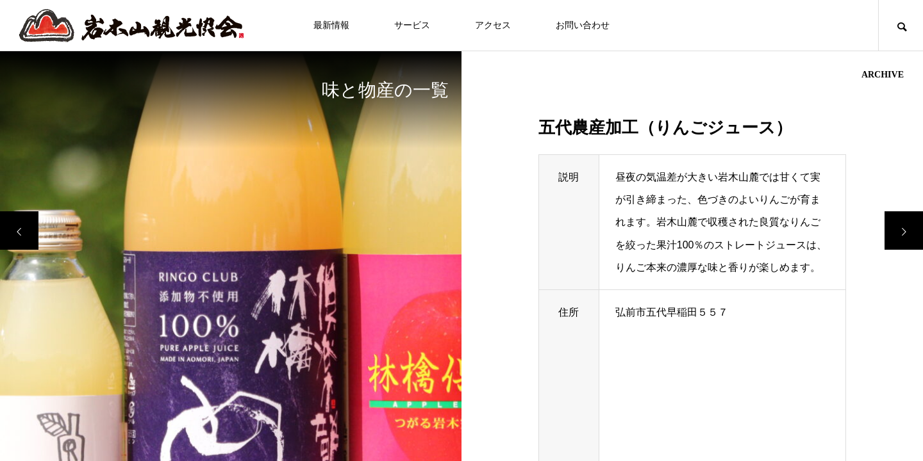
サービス (412, 25)
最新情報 (331, 25)
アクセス (493, 25)
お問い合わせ (583, 25)
